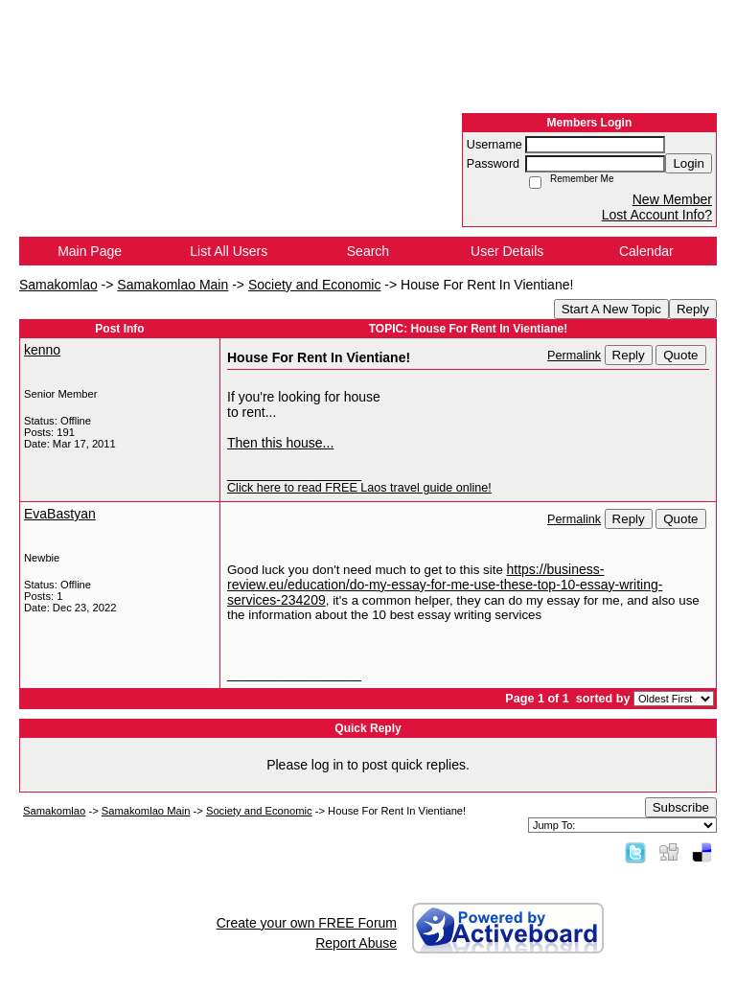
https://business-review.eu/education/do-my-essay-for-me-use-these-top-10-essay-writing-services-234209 (444, 585)
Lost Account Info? (657, 214)
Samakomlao (58, 284)
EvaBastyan (60, 513)
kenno (42, 349)
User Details (507, 251)
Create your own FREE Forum (307, 923)
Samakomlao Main (172, 284)
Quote (680, 355)
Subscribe (681, 807)
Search (368, 251)
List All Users (228, 251)
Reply (693, 309)
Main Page (90, 251)
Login (688, 163)
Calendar (646, 251)
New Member (672, 199)
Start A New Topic (611, 309)
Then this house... (280, 442)
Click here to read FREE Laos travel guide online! (359, 487)
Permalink (574, 355)
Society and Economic (314, 284)
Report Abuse (356, 943)
